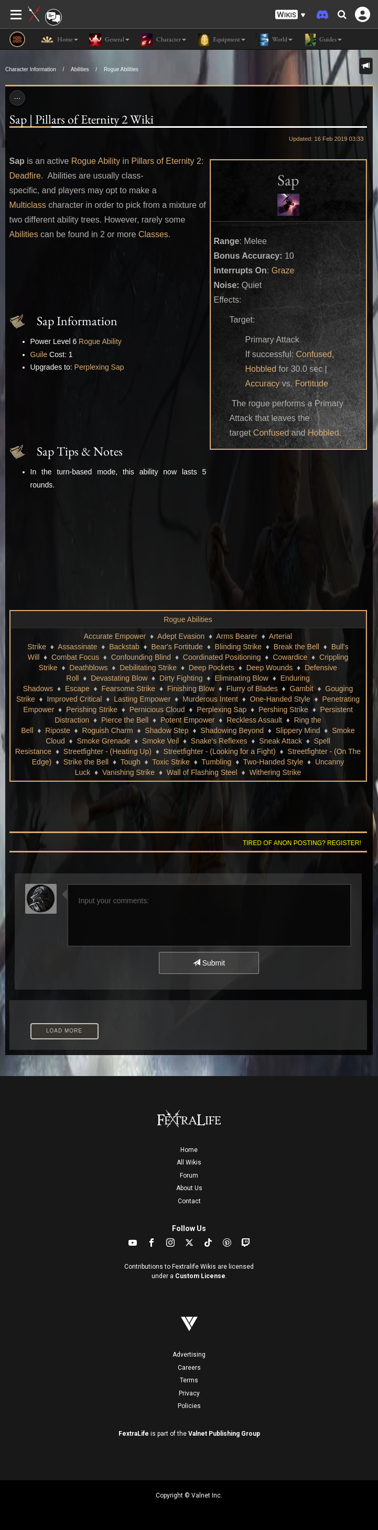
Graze (283, 270)
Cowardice (290, 657)
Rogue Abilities (121, 69)
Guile (39, 354)
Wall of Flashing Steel (202, 772)
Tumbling (216, 762)
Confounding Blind (141, 657)
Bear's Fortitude (177, 646)
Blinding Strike (238, 646)
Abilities (80, 69)
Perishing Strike (91, 709)
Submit (209, 963)
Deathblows (88, 667)
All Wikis (189, 1162)
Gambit (302, 688)
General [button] (109, 40)
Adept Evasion (180, 636)
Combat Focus (75, 657)
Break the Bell (296, 646)
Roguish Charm (107, 730)
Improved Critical (74, 699)
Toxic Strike (171, 762)
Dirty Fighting (180, 678)
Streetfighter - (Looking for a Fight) (220, 751)
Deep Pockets (211, 667)
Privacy (189, 1393)
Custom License (200, 1276)
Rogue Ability (95, 161)
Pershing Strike (283, 709)
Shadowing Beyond (232, 730)
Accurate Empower (115, 636)
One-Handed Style (280, 699)
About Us (189, 1188)
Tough (131, 762)
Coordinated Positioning (222, 657)
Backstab (124, 646)
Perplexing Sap (99, 367)
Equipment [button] (221, 40)
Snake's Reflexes (219, 741)
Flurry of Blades (252, 688)
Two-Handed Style (273, 762)
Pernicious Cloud (157, 709)
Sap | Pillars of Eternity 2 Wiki (81, 119)
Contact (189, 1201)
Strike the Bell (86, 762)
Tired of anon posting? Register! (302, 843)
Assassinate (77, 646)
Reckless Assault (254, 720)
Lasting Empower (142, 699)
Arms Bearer (236, 636)
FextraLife (133, 1433)
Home (189, 1150)
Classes (153, 234)
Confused (314, 354)
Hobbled (261, 368)
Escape (77, 688)
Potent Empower (187, 720)
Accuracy (262, 383)
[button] (290, 15)
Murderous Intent (210, 699)
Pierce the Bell (124, 720)
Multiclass (27, 205)
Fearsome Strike (128, 688)
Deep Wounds (269, 667)
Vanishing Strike (128, 772)
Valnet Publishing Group (224, 1433)
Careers (189, 1367)
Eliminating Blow (241, 678)
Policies (189, 1406)
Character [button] (163, 40)
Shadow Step (166, 730)
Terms (189, 1380)
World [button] (274, 40)
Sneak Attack (280, 741)
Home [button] (59, 40)
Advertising (189, 1354)
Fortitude (311, 383)
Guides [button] (322, 40)
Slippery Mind (298, 730)
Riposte (57, 730)
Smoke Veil (160, 741)
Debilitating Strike (148, 667)
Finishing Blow (190, 688)
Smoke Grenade (103, 741)
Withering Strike (275, 772)
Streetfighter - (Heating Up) (107, 751)
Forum (189, 1175)
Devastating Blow (119, 678)
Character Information (30, 69)
